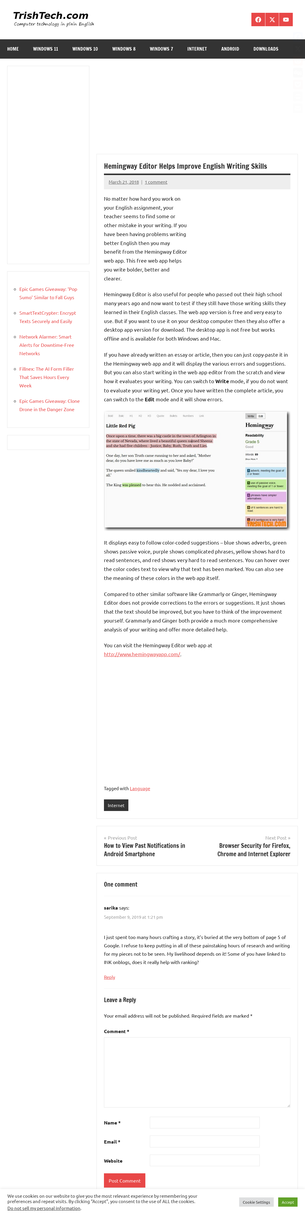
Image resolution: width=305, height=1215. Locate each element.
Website (113, 1161)
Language (140, 788)
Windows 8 (124, 49)
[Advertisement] (197, 110)
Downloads (265, 49)
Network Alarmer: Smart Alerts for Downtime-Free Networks (46, 344)
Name (112, 1123)
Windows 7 (161, 49)
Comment (116, 1031)
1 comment (156, 182)
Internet (197, 49)
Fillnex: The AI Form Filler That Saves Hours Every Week (46, 377)
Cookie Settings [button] (256, 1202)
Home (13, 49)
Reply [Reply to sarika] (109, 977)
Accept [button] (288, 1202)
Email (112, 1142)
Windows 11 (45, 49)
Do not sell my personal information (43, 1208)
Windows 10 (85, 49)
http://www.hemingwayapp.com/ (142, 654)
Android (230, 49)
